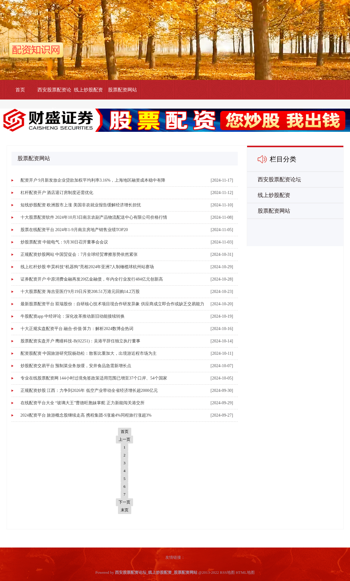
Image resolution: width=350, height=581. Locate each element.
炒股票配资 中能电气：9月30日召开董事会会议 (64, 242)
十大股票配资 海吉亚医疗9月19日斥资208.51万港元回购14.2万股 (80, 291)
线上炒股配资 (88, 89)
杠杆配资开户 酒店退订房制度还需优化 (57, 192)
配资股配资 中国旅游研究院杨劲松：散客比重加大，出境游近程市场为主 (89, 353)
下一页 (124, 502)
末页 (125, 510)
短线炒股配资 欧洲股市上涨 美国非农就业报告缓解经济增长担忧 (81, 205)
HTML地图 (245, 572)
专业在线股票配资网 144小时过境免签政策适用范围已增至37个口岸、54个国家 (94, 378)
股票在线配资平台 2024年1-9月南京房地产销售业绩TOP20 (74, 229)
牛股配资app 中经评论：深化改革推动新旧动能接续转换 (73, 316)
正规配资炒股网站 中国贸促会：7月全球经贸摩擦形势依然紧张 (79, 254)
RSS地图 (227, 572)
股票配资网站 (122, 89)
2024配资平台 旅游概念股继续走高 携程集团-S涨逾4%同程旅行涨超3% (86, 415)
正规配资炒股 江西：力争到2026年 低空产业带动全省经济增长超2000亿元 (89, 390)
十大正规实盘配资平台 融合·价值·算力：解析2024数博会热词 (77, 328)
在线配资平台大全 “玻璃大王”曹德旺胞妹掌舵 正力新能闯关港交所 (83, 403)
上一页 (124, 439)
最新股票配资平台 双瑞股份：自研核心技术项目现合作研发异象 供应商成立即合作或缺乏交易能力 (112, 304)
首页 (20, 89)
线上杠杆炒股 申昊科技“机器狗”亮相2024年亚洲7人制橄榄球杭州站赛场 (87, 267)
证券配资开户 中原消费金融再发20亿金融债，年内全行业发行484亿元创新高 (92, 279)
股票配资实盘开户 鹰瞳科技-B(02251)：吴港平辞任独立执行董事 (81, 341)
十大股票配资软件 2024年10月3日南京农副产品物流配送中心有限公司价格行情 (94, 217)
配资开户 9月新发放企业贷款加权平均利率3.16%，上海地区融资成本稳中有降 (93, 180)
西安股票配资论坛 (54, 99)
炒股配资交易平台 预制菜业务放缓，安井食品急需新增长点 (76, 366)
